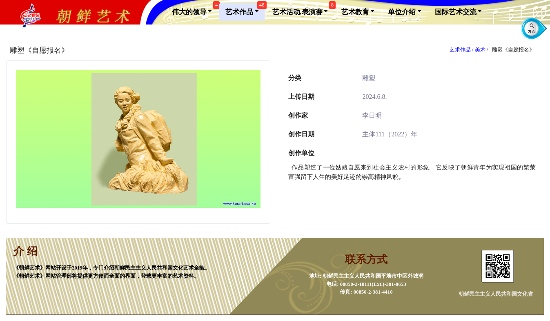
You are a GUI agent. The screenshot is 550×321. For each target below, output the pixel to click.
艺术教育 (357, 11)
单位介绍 (404, 11)
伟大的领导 (195, 9)
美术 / (482, 50)
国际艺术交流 (458, 11)
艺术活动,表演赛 (303, 9)
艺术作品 (244, 9)
